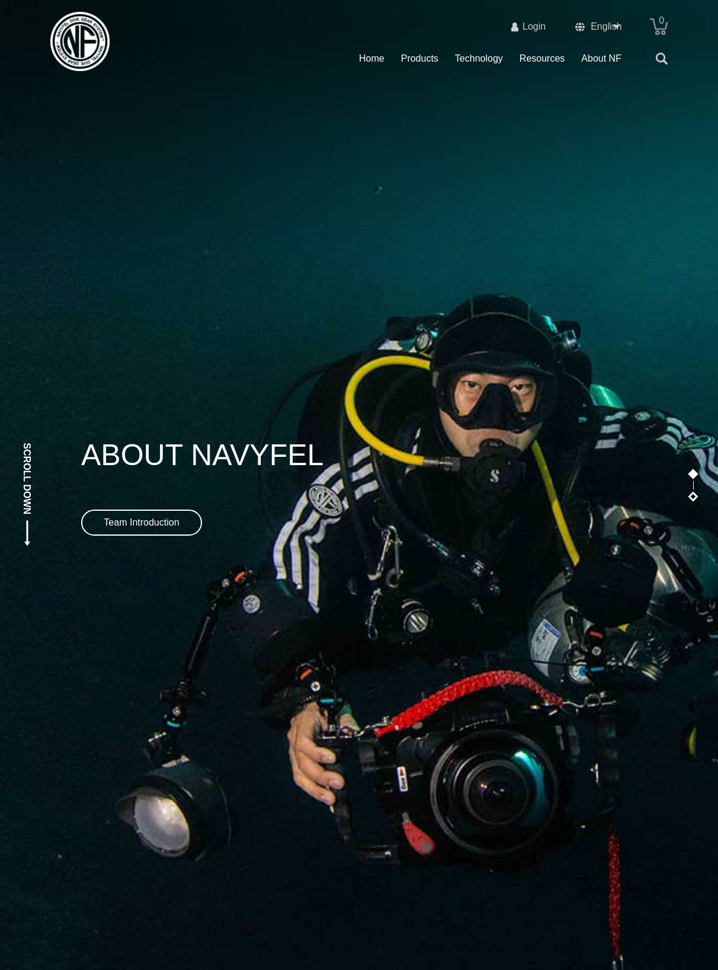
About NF (601, 58)
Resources (542, 58)
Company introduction (96, 894)
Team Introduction (141, 250)
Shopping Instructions (294, 878)
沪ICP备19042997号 (297, 951)
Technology (479, 58)
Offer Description (273, 894)
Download (467, 907)
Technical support (87, 907)
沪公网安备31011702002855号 (409, 951)
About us (73, 878)
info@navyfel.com (630, 894)
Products (419, 58)
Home (371, 58)
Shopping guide (270, 907)
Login (534, 26)
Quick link (472, 878)
